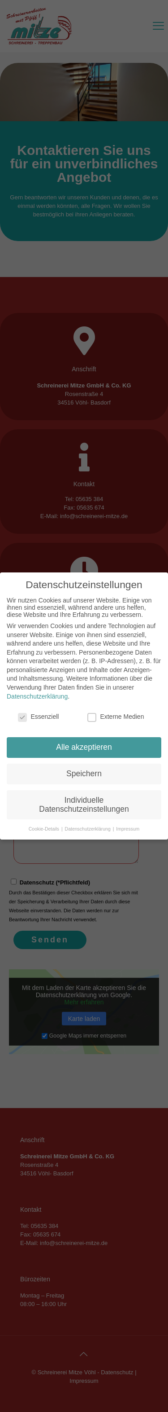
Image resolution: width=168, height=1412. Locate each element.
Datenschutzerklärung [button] (88, 828)
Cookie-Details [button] (44, 828)
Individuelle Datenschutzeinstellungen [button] (84, 805)
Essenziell (38, 716)
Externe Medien (115, 716)
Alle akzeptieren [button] (84, 747)
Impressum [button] (127, 828)
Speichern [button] (84, 773)
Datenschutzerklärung (37, 696)
